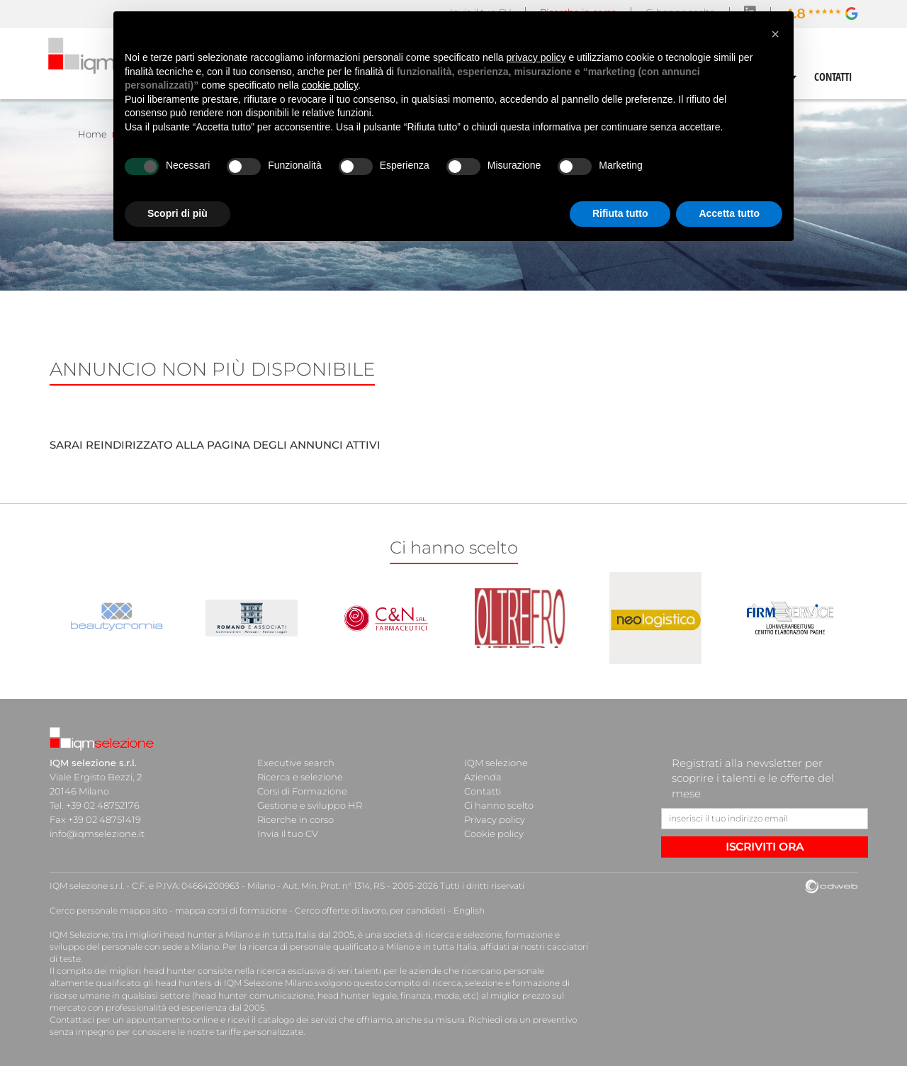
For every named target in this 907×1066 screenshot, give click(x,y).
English (469, 910)
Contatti (482, 791)
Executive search (295, 762)
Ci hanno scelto (499, 805)
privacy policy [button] (536, 57)
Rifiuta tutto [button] (620, 213)
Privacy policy (494, 819)
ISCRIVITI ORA (765, 846)
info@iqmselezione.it (97, 833)
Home (92, 134)
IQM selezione (496, 762)
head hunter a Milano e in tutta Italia (240, 934)
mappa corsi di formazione (231, 910)
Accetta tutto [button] (729, 213)
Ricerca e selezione (300, 776)
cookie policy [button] (330, 85)
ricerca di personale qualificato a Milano (331, 946)
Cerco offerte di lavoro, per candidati (370, 910)
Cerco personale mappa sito (108, 910)
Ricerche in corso (295, 819)
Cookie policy (494, 833)
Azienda (483, 776)
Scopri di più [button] (177, 213)
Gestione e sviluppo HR (309, 805)
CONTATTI (833, 76)
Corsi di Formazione (302, 791)
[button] (775, 34)
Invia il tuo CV (287, 833)
